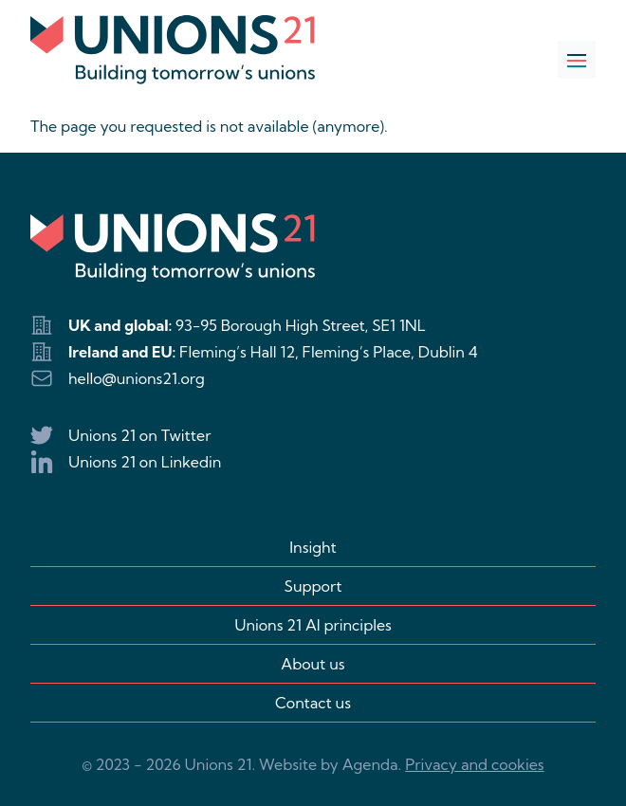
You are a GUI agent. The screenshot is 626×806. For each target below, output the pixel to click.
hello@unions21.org (136, 378)
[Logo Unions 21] (172, 49)
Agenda (370, 764)
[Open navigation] (577, 60)
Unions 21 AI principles (313, 624)
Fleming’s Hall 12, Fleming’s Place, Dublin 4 (328, 351)
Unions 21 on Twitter (139, 435)
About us (312, 663)
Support (313, 586)
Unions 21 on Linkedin (144, 461)
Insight (312, 547)
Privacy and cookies (474, 764)
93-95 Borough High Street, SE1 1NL (300, 325)
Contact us (313, 702)
